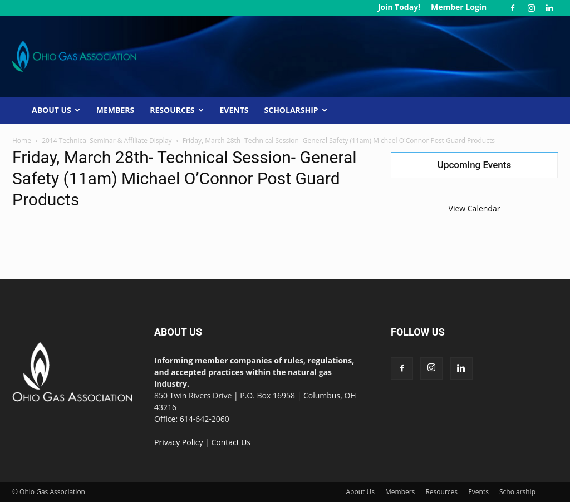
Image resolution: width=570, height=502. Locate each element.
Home (21, 140)
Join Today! (399, 7)
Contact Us (230, 442)
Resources (176, 110)
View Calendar (474, 208)
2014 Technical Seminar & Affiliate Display (106, 140)
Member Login (459, 7)
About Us (56, 110)
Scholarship (295, 110)
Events (234, 110)
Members (115, 110)
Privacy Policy (178, 442)
